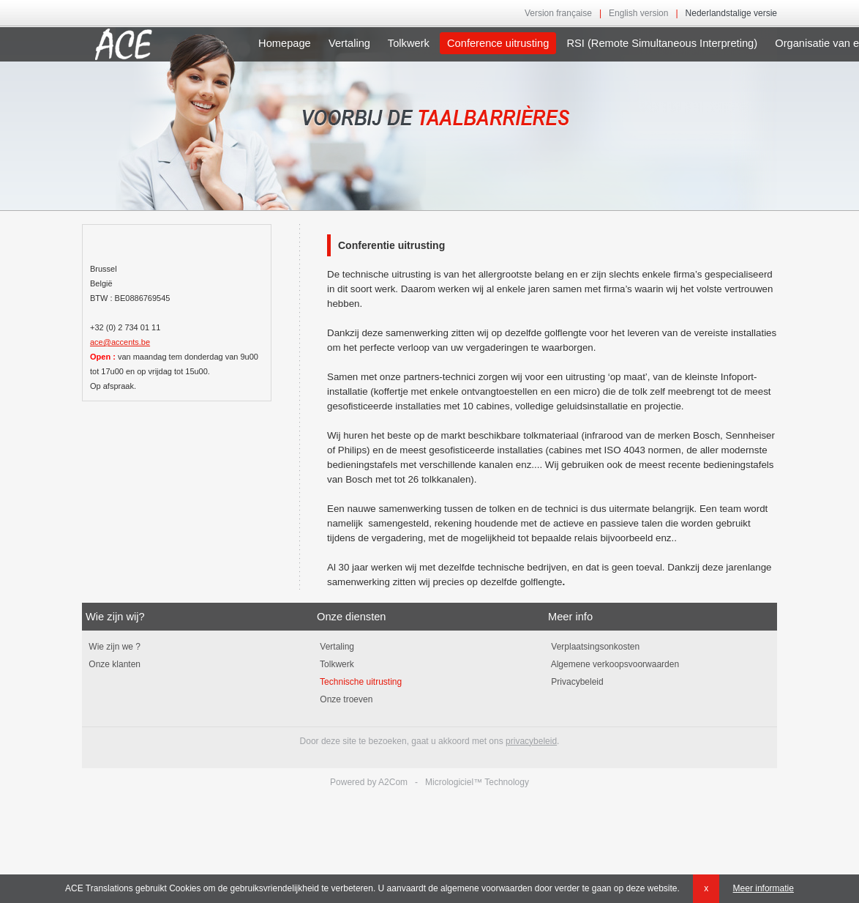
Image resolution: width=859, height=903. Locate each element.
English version (638, 13)
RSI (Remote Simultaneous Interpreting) (661, 43)
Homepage (284, 43)
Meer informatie (763, 888)
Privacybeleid (576, 682)
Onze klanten (113, 664)
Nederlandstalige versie (731, 13)
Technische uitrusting (359, 682)
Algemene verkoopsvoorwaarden (613, 664)
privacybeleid (531, 741)
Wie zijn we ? (113, 647)
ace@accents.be (120, 342)
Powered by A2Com (369, 782)
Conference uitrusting (498, 43)
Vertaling (349, 43)
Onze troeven (344, 699)
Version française (558, 13)
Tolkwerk (408, 43)
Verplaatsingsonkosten (593, 647)
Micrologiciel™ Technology (477, 782)
